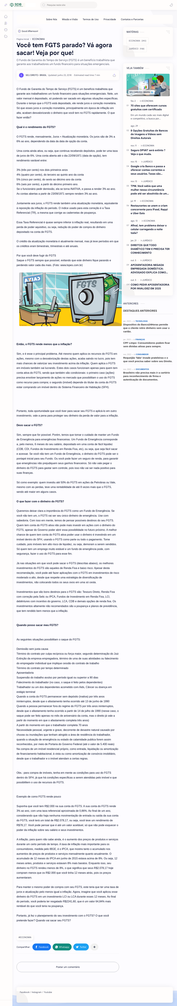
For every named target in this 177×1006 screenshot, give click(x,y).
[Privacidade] (110, 19)
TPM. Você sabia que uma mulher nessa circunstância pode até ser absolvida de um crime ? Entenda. (149, 189)
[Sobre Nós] (51, 19)
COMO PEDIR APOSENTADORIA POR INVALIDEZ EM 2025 (150, 286)
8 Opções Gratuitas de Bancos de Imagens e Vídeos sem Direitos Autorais (149, 134)
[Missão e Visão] (70, 19)
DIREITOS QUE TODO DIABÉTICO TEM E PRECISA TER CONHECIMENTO (150, 249)
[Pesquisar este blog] (68, 5)
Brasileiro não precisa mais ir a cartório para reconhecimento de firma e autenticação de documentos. (146, 376)
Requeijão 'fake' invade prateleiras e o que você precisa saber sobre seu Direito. (147, 359)
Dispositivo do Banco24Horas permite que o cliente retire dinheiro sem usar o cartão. (146, 328)
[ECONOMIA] (138, 41)
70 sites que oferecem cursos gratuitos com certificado (149, 107)
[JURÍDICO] (137, 48)
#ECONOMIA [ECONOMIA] (25, 937)
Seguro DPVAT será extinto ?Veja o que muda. (148, 152)
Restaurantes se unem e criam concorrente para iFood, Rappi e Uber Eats (149, 209)
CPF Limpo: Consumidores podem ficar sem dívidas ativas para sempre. (146, 344)
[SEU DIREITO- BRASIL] (36, 75)
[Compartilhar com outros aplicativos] (94, 946)
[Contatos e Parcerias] (132, 19)
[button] (171, 4)
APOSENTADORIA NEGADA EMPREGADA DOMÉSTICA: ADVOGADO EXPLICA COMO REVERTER (148, 268)
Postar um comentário (68, 966)
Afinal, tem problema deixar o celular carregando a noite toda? (149, 229)
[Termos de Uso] (91, 19)
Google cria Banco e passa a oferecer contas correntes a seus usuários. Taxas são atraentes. (148, 170)
